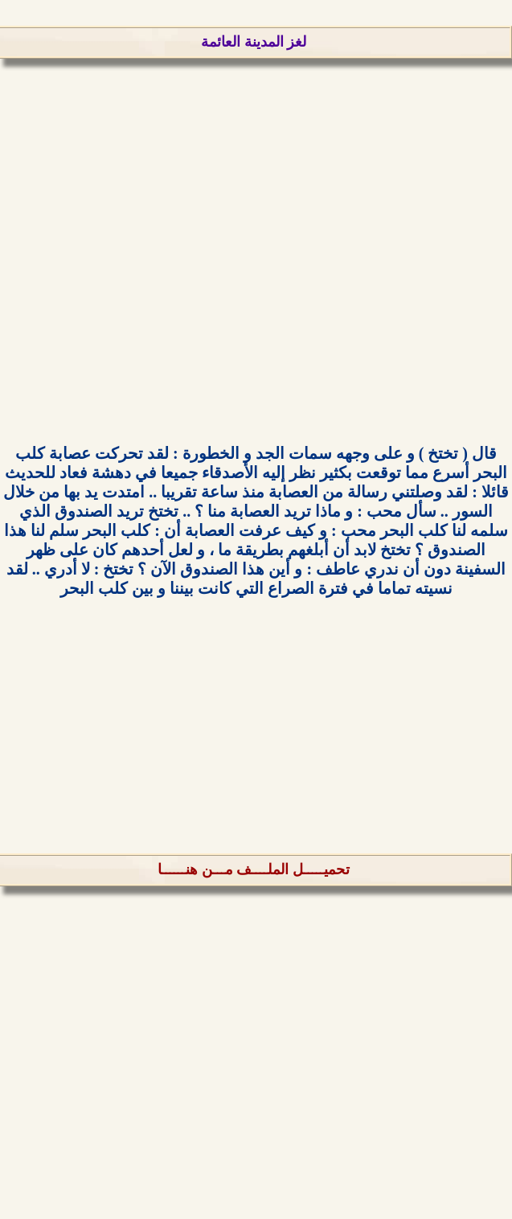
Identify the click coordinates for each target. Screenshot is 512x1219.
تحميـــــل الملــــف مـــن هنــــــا (254, 869)
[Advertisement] (256, 257)
